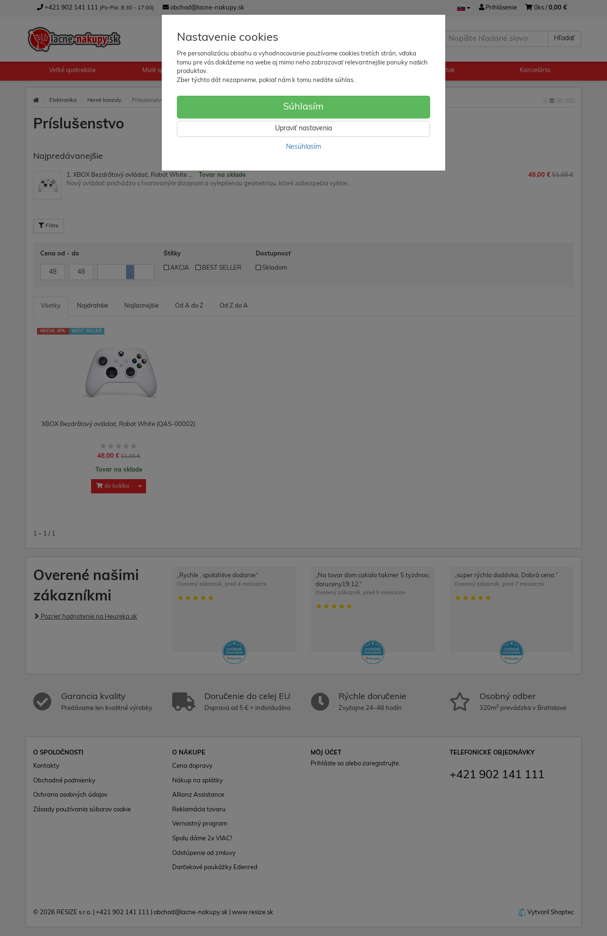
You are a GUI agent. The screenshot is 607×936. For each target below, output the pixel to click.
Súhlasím (303, 107)
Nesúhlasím (303, 147)
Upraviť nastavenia (303, 128)
